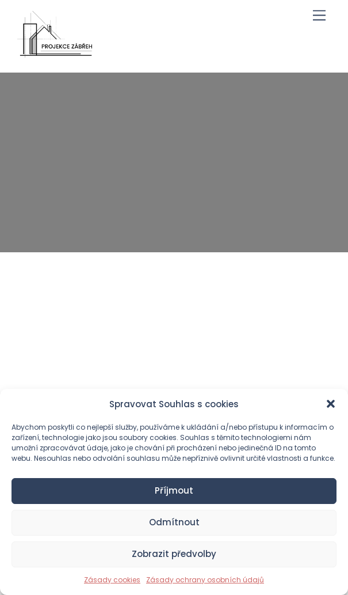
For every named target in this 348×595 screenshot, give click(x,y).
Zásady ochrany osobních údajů (205, 580)
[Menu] (319, 16)
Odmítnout (174, 522)
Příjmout (174, 490)
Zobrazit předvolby (174, 554)
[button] (330, 404)
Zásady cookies (112, 580)
